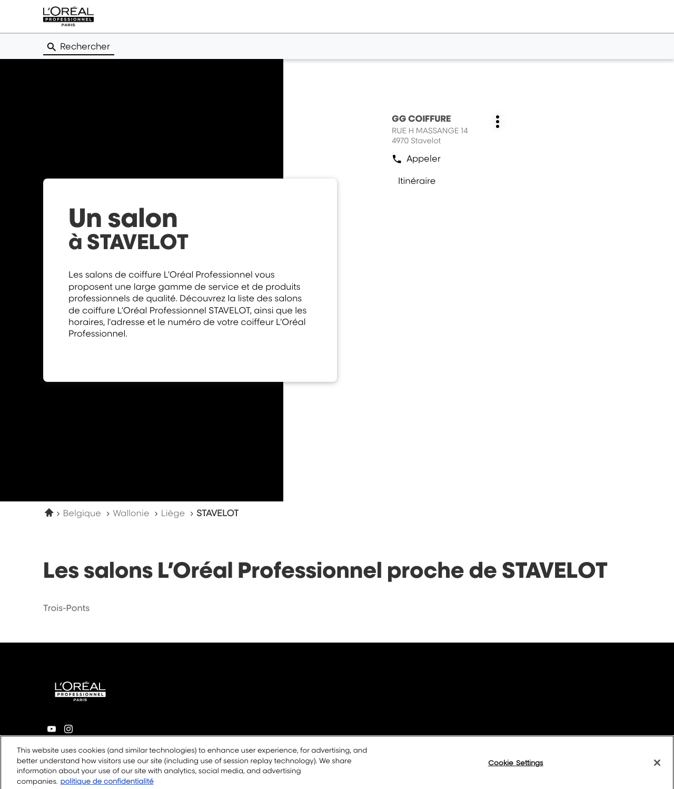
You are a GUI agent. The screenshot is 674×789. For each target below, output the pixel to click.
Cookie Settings (515, 767)
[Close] (657, 767)
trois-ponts (66, 608)
